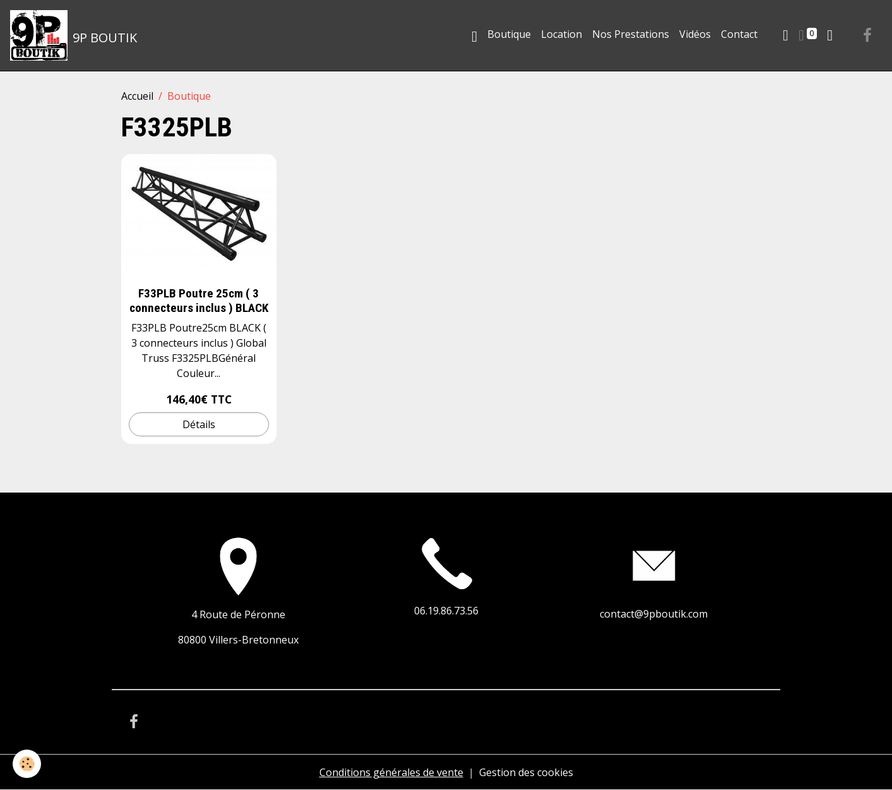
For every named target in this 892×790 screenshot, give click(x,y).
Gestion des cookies (526, 772)
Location (561, 34)
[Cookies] (27, 764)
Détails (198, 424)
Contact (739, 34)
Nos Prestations (630, 34)
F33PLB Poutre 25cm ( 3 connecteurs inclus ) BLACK (198, 300)
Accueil (137, 96)
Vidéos (695, 34)
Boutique (509, 34)
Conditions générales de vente (391, 772)
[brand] (73, 35)
